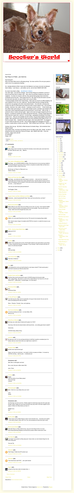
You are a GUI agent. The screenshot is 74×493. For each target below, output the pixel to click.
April (60, 169)
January (61, 175)
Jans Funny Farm (12, 256)
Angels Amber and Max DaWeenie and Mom (19, 196)
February (61, 173)
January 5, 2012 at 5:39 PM (14, 342)
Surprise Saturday (62, 186)
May (60, 167)
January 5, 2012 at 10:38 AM (14, 252)
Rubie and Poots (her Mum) (15, 177)
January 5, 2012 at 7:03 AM (14, 172)
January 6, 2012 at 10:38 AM (14, 445)
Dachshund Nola (12, 286)
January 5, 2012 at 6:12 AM (14, 156)
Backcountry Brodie (13, 204)
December (61, 152)
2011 (58, 248)
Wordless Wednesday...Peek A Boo (63, 236)
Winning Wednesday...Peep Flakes (63, 220)
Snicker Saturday (62, 194)
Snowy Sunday (61, 209)
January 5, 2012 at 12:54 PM (14, 282)
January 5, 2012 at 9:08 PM (14, 370)
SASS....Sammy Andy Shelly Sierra (16, 229)
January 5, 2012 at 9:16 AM (14, 224)
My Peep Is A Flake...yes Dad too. (16, 140)
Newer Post (8, 477)
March (60, 171)
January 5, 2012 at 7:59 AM (14, 191)
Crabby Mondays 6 (62, 223)
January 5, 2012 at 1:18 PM (14, 292)
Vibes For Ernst (62, 198)
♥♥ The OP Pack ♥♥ (12, 297)
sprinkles (10, 337)
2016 (58, 143)
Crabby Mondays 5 (62, 241)
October (61, 156)
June (60, 165)
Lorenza (10, 375)
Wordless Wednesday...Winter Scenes (63, 201)
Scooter (10, 240)
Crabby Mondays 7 (62, 192)
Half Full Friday (61, 196)
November (61, 154)
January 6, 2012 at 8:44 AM (14, 422)
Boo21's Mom (11, 416)
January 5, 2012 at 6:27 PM (14, 355)
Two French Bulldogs (13, 310)
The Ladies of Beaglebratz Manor (16, 161)
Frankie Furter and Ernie (14, 275)
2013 (58, 149)
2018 (58, 138)
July (60, 163)
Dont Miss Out (61, 177)
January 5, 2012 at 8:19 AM (14, 200)
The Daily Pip (11, 437)
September (61, 158)
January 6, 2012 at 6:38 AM (14, 412)
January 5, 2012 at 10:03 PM (14, 383)
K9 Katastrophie (12, 387)
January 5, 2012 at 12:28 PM (14, 260)
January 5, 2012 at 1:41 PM (14, 305)
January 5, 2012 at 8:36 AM (14, 211)
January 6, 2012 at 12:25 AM (14, 396)
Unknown (10, 216)
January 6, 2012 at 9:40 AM (14, 432)
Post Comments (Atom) (17, 479)
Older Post (49, 477)
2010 (58, 250)
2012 (58, 151)
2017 (58, 140)
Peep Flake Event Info (63, 239)
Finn (9, 265)
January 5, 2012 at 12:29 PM (14, 270)
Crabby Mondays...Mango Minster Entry (63, 206)
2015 (58, 145)
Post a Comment (11, 474)
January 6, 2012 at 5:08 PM (14, 471)
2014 (58, 147)
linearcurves (39, 487)
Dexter (9, 146)
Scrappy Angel (11, 347)
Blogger (50, 487)
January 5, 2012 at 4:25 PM (14, 332)
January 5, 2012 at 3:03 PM (14, 315)
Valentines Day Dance (63, 216)
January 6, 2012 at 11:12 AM (14, 453)
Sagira (9, 467)
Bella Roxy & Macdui (13, 320)
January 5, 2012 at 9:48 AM (14, 236)
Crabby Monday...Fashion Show (63, 180)
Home (28, 477)
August (60, 160)
